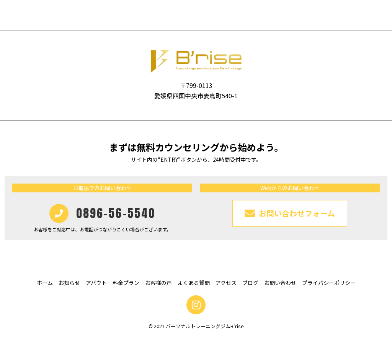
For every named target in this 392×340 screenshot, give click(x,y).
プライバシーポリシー (329, 282)
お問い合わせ (280, 282)
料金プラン (126, 282)
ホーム (45, 282)
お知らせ (69, 282)
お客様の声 (158, 282)
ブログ (250, 282)
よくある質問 (194, 282)
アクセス (226, 282)
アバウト (96, 282)
